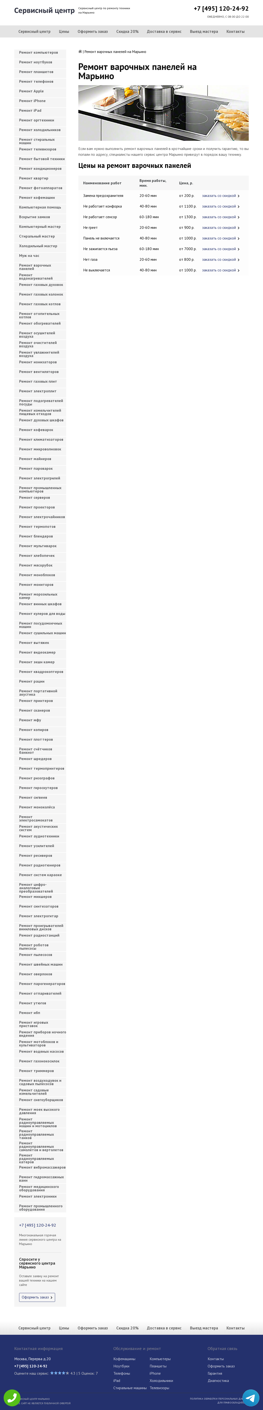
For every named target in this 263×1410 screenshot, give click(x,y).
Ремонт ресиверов (35, 855)
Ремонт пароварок (36, 468)
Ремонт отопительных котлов (39, 315)
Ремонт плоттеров (36, 739)
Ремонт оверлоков (35, 973)
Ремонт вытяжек (34, 642)
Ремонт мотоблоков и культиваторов (38, 1043)
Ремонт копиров (33, 729)
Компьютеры (160, 1358)
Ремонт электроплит (38, 390)
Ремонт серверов (34, 497)
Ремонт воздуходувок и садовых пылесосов (40, 1082)
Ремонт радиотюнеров (39, 865)
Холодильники (161, 1380)
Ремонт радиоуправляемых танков (36, 1132)
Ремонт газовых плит (38, 381)
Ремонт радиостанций (39, 935)
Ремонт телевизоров (37, 149)
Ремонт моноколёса (37, 807)
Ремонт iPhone (32, 100)
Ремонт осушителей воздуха (37, 334)
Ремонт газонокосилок (39, 1061)
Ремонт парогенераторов (42, 983)
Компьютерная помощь (40, 207)
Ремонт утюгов (32, 1002)
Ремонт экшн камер (37, 661)
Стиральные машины (130, 1387)
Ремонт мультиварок (38, 545)
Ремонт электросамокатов (36, 818)
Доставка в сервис (164, 31)
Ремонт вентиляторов (39, 371)
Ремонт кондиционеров (40, 168)
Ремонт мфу (30, 719)
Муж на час (29, 255)
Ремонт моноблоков (37, 574)
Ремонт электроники (38, 1196)
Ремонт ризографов (37, 778)
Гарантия (215, 1373)
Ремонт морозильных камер (38, 596)
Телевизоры (159, 1387)
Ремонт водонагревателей (36, 276)
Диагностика (218, 1380)
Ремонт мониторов (36, 584)
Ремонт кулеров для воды (42, 613)
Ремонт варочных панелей (35, 267)
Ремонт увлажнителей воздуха (39, 354)
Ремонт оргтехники (36, 120)
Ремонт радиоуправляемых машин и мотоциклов (38, 1121)
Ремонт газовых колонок (41, 294)
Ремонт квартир (33, 178)
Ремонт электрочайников (42, 516)
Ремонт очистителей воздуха (38, 344)
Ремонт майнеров (35, 458)
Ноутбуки (121, 1366)
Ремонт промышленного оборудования (41, 1207)
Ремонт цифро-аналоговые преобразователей (36, 886)
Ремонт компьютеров (38, 52)
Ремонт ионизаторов (38, 361)
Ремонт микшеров (35, 896)
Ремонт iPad (30, 110)
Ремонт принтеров (36, 700)
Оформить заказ (93, 31)
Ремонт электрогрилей (39, 478)
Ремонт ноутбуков (35, 62)
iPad (116, 1380)
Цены (64, 31)
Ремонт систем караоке (40, 874)
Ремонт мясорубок (35, 565)
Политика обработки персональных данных (219, 1398)
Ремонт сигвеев (33, 797)
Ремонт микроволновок (40, 449)
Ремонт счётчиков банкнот (35, 750)
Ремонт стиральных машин (37, 141)
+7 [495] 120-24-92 (221, 8)
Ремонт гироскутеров (38, 787)
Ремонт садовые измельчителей (34, 1092)
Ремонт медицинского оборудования (39, 1188)
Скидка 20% (127, 31)
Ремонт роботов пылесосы (34, 946)
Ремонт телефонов (36, 81)
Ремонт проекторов (37, 507)
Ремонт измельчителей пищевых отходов (40, 412)
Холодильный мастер (38, 245)
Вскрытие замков (34, 216)
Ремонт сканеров (34, 710)
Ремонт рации (31, 681)
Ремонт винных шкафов (40, 603)
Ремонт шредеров (35, 758)
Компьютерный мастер (40, 226)
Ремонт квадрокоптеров (41, 671)
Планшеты (158, 1366)
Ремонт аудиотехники (39, 836)
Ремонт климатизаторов (41, 439)
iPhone (155, 1373)
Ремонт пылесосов (35, 954)
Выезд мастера (204, 31)
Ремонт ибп (29, 1012)
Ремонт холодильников (40, 129)
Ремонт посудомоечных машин (40, 625)
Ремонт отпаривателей (40, 993)
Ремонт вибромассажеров (42, 1167)
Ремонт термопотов (37, 526)
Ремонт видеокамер (37, 652)
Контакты (235, 31)
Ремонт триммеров (36, 1070)
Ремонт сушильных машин (42, 632)
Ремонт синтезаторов (38, 906)
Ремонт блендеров (36, 536)
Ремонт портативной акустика (38, 692)
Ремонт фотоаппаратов (40, 187)
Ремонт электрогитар (38, 915)
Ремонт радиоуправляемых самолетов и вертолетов (41, 1145)
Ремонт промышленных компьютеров (40, 489)
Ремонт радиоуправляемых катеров (36, 1157)
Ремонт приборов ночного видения (42, 1034)
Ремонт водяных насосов (41, 1051)
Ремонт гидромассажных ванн (41, 1178)
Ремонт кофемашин (37, 197)
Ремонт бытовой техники (42, 158)
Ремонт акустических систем (38, 828)
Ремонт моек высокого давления (39, 1111)
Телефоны (121, 1373)
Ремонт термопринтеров (41, 768)
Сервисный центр (34, 31)
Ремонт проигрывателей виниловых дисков (41, 927)
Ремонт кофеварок (36, 429)
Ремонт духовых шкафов (41, 420)
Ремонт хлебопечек (37, 555)
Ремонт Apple (31, 91)
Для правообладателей (233, 1402)
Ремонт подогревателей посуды (41, 402)
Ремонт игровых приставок (33, 1024)
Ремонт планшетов (36, 71)
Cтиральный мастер (37, 236)
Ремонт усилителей (36, 845)
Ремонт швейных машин (41, 964)
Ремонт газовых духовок (41, 284)
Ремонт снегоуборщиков (41, 1099)
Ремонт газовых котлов (40, 303)
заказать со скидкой (219, 195)
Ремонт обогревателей (40, 323)
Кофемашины (124, 1358)
